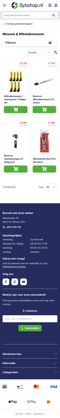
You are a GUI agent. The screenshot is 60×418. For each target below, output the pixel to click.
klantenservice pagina (14, 266)
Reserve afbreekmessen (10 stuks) (43, 99)
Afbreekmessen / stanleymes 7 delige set (15, 99)
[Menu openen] (4, 5)
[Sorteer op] (39, 52)
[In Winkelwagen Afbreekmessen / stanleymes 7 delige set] (15, 109)
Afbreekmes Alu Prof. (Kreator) (44, 160)
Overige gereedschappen (18, 23)
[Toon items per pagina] (50, 187)
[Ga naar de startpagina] (27, 5)
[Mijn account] (50, 5)
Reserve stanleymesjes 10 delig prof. (13, 158)
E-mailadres (30, 310)
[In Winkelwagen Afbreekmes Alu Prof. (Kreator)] (44, 169)
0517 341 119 (12, 227)
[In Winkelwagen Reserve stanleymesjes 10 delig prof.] (15, 169)
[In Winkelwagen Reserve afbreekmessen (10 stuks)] (44, 109)
